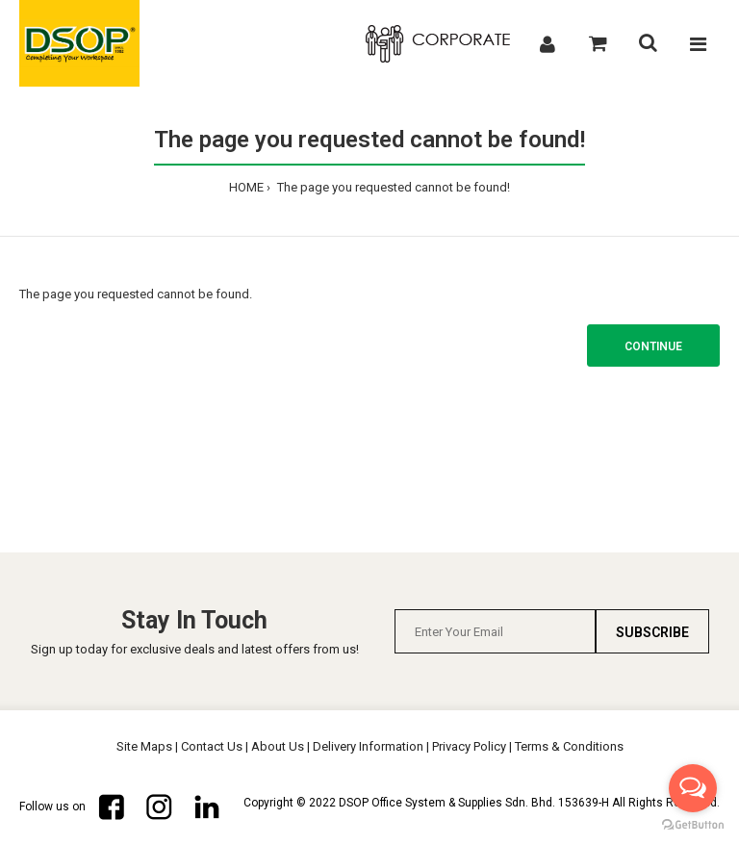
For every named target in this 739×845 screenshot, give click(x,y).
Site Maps (144, 746)
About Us (277, 746)
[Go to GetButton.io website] (693, 825)
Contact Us (211, 746)
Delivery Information (368, 746)
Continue (653, 346)
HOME (246, 187)
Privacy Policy (469, 746)
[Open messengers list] (693, 788)
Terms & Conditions (569, 746)
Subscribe (652, 632)
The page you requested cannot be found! (392, 187)
